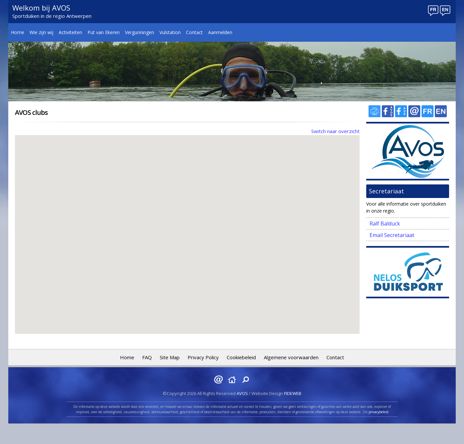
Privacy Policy (203, 357)
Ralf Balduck (385, 223)
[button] (125, 210)
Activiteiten (70, 32)
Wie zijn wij (41, 32)
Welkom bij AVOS (41, 8)
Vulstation (170, 32)
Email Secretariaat (392, 235)
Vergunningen (139, 32)
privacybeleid (378, 412)
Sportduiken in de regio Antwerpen (51, 16)
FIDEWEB (292, 393)
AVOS (242, 393)
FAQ (147, 357)
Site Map (170, 357)
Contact (194, 32)
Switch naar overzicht (335, 131)
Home (17, 32)
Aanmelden (220, 32)
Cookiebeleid (241, 357)
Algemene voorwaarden (291, 357)
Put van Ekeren (103, 32)
